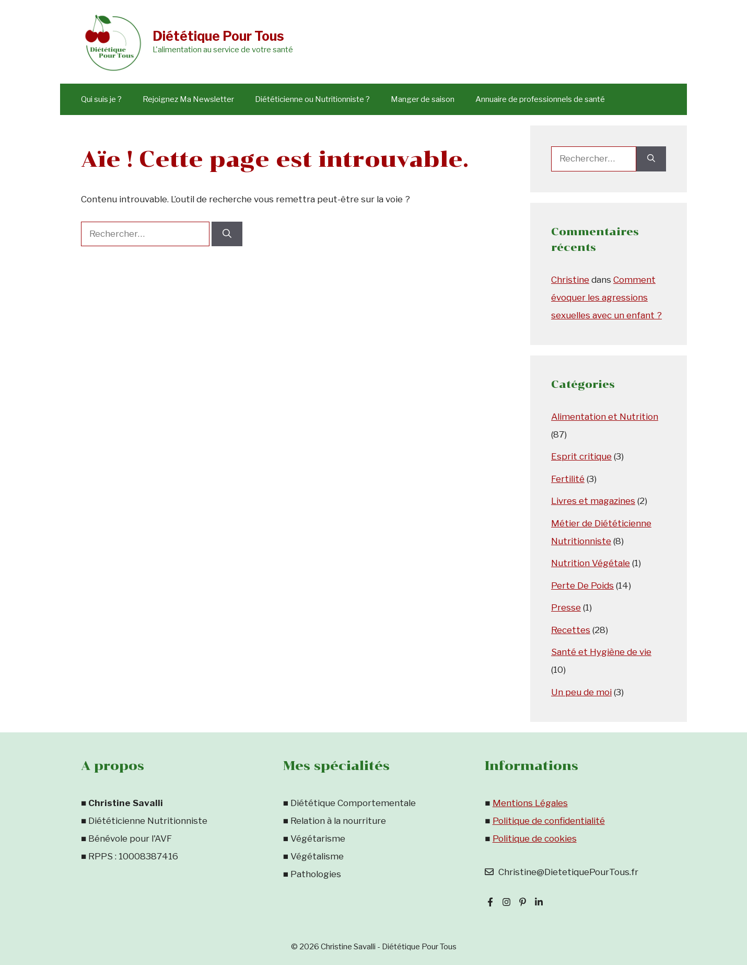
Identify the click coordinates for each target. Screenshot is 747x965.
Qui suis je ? (101, 99)
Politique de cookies (535, 838)
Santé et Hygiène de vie (601, 652)
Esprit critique (581, 456)
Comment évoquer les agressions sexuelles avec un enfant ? (606, 297)
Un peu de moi (581, 692)
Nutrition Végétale (590, 563)
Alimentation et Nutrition (604, 416)
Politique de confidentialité (549, 820)
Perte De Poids (582, 585)
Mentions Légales (530, 803)
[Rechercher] (227, 234)
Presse (566, 607)
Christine (570, 279)
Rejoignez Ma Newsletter (188, 99)
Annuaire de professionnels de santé (540, 99)
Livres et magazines (593, 501)
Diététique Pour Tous (218, 36)
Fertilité (568, 479)
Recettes (570, 630)
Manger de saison (422, 99)
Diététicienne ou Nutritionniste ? (312, 99)
